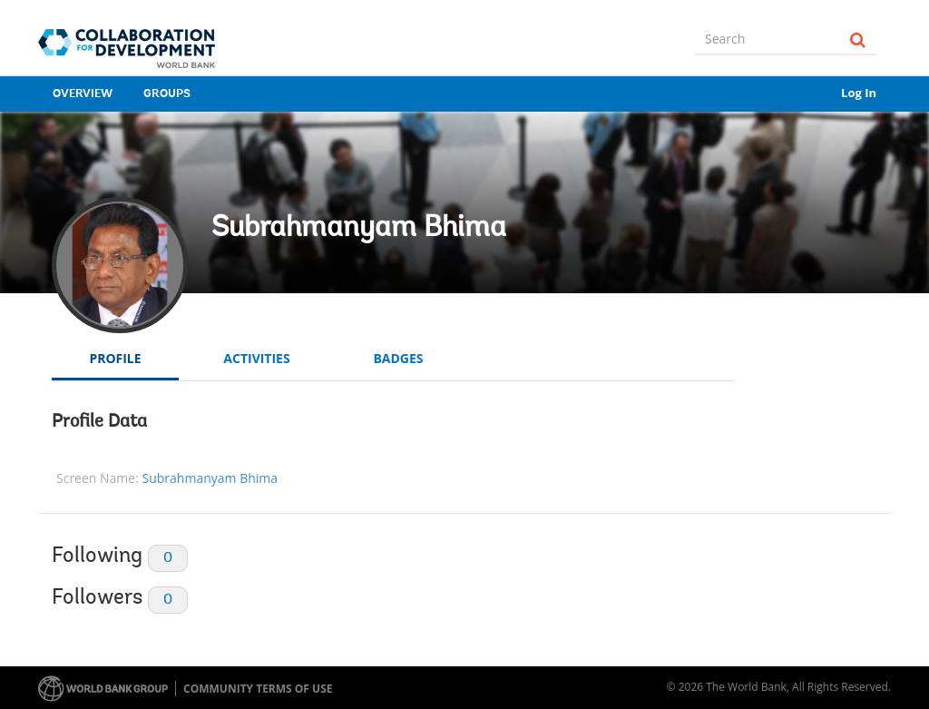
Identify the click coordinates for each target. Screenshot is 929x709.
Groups (167, 94)
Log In (858, 92)
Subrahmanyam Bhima (358, 228)
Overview (82, 94)
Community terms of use (257, 688)
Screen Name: (97, 478)
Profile (115, 358)
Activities (256, 358)
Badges (398, 358)
